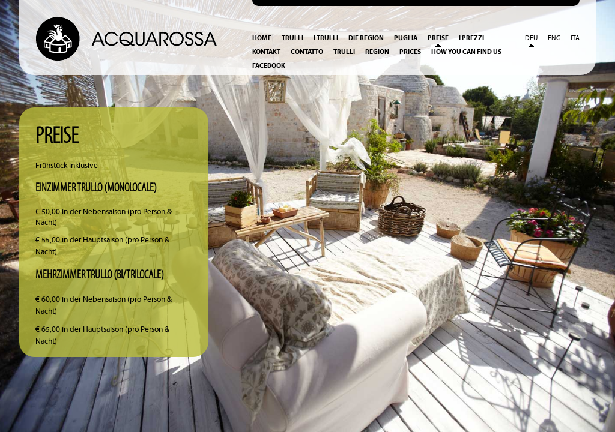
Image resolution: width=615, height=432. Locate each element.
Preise (438, 38)
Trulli (292, 38)
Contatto (307, 52)
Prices (410, 52)
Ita (575, 38)
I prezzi (471, 38)
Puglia (405, 38)
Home (261, 38)
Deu (531, 38)
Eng (554, 38)
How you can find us (466, 52)
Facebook (268, 66)
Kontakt (266, 52)
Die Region (366, 38)
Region (377, 52)
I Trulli (326, 38)
